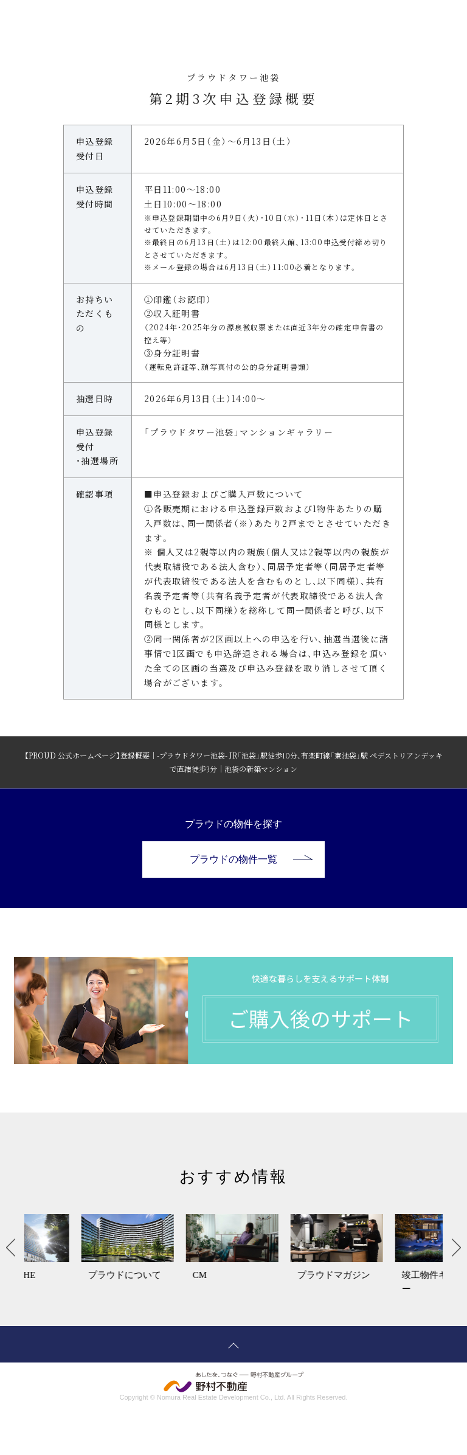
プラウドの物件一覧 (251, 859)
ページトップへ (233, 1343)
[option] (76, 1255)
